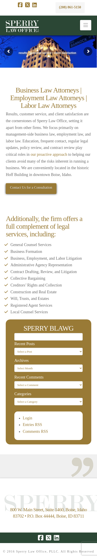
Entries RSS (32, 424)
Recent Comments (28, 377)
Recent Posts (24, 344)
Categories (22, 394)
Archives (21, 360)
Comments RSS (35, 431)
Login (27, 418)
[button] (85, 25)
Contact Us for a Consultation (31, 187)
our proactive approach (49, 154)
